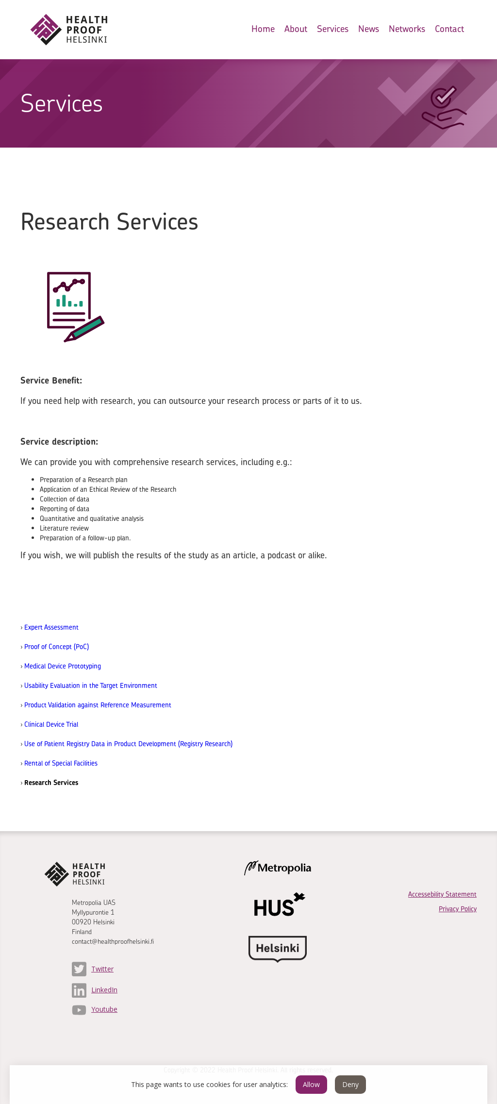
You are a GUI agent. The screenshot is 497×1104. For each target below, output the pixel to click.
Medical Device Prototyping (62, 665)
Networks (407, 28)
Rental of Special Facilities (61, 763)
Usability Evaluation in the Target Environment (90, 685)
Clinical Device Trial (51, 724)
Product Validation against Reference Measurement (97, 704)
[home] (76, 29)
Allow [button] (311, 1084)
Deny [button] (350, 1084)
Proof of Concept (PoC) (56, 646)
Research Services (51, 782)
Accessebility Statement (442, 894)
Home (263, 28)
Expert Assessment (51, 627)
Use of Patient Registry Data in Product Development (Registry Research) (128, 743)
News (368, 28)
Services (332, 28)
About (295, 28)
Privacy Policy (458, 908)
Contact (449, 28)
